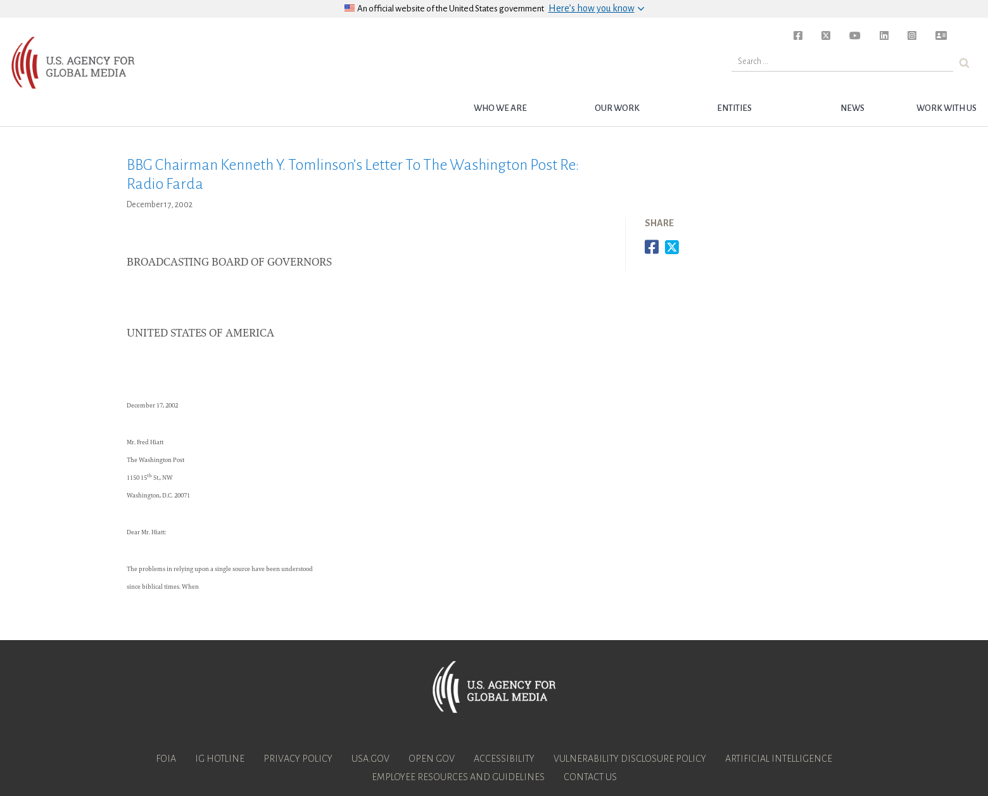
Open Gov (431, 759)
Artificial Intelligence (778, 759)
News (852, 108)
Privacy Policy (297, 759)
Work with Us (946, 108)
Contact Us (590, 777)
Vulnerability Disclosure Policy (630, 759)
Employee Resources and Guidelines (458, 777)
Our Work (617, 108)
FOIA (166, 759)
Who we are (500, 108)
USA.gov (371, 759)
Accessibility (504, 759)
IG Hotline (219, 759)
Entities (734, 108)
